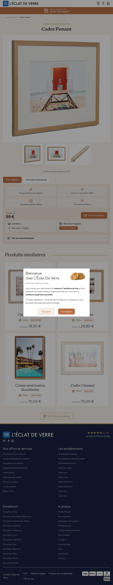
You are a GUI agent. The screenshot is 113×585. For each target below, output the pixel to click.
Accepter (66, 311)
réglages (46, 311)
